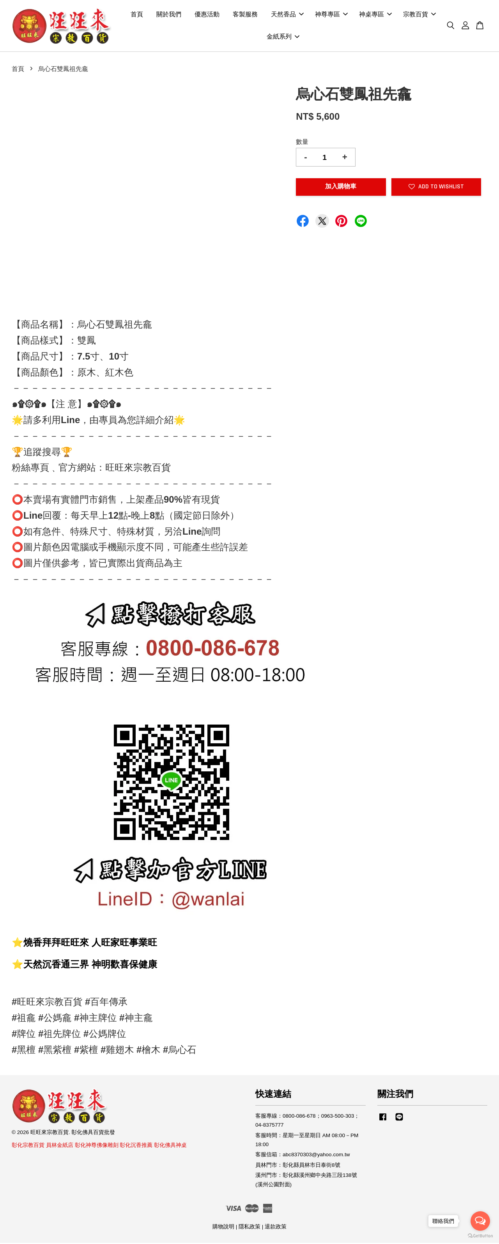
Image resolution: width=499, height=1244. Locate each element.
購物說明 (223, 1228)
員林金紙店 (59, 1146)
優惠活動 (207, 15)
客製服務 (245, 15)
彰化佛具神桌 (170, 1146)
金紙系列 (283, 37)
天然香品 (287, 15)
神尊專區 (331, 15)
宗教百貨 (419, 15)
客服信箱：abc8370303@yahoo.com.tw (302, 1156)
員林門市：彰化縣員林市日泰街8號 (297, 1166)
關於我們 (168, 15)
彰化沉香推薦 (136, 1146)
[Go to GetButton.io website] (480, 1236)
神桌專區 (375, 15)
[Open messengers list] (480, 1221)
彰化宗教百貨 (28, 1146)
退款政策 (276, 1228)
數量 (302, 143)
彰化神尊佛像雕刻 (97, 1146)
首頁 (137, 15)
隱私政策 (249, 1228)
